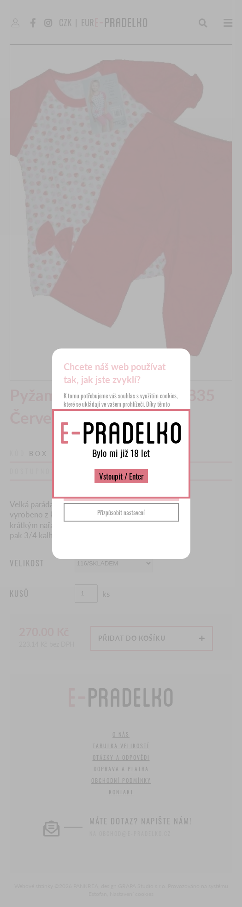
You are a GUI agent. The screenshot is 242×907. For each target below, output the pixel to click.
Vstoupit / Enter (121, 476)
